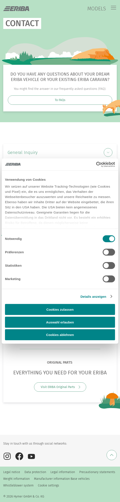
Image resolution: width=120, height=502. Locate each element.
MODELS (96, 9)
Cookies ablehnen (60, 335)
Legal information (62, 472)
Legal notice (11, 472)
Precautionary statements (97, 472)
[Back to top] (112, 455)
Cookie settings (48, 485)
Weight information (16, 479)
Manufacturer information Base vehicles (62, 479)
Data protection (35, 472)
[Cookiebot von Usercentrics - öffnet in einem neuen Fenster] (96, 164)
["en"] (16, 8)
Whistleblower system (18, 485)
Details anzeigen (93, 296)
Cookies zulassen (60, 309)
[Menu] (113, 8)
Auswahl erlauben (60, 322)
